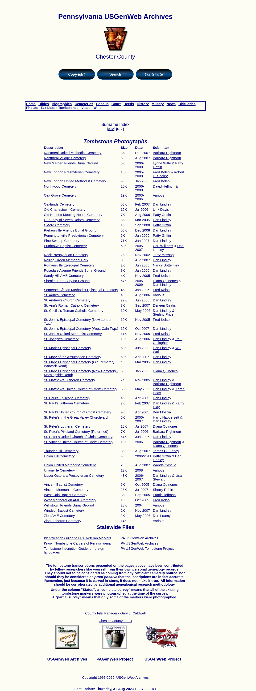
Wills (97, 108)
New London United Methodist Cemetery (75, 181)
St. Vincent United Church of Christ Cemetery (78, 442)
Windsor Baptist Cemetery (64, 510)
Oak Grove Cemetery (60, 195)
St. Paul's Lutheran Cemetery (66, 403)
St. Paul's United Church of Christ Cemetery (77, 412)
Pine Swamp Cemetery (61, 241)
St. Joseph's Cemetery (61, 339)
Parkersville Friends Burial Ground (70, 230)
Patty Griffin (162, 215)
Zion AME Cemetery (59, 516)
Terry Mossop (163, 255)
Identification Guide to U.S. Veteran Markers (77, 538)
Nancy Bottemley (166, 265)
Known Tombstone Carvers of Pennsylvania (77, 543)
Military (158, 104)
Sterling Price (163, 314)
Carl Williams (163, 246)
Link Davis (161, 209)
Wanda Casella (164, 465)
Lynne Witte (162, 163)
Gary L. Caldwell (133, 613)
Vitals (86, 108)
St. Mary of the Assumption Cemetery (72, 357)
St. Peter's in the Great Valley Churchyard (76, 417)
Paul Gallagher (167, 341)
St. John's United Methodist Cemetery (73, 334)
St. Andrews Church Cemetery (67, 300)
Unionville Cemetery (59, 470)
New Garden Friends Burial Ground (71, 163)
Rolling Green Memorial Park (66, 260)
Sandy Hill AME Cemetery (64, 276)
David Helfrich (163, 186)
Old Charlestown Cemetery (64, 209)
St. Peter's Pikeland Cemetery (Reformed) (76, 431)
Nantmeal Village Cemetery (65, 158)
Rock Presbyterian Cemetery (66, 255)
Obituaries (187, 104)
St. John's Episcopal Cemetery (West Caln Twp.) (81, 328)
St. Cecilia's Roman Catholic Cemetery (73, 311)
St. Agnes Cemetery (59, 295)
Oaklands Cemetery (59, 204)
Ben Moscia (162, 412)
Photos (32, 108)
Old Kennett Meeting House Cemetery (73, 215)
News (171, 104)
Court (116, 104)
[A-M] (111, 129)
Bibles (43, 104)
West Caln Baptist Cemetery (65, 495)
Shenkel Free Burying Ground (67, 281)
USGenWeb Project (163, 659)
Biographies (62, 104)
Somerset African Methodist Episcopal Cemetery (81, 290)
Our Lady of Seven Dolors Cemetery (71, 220)
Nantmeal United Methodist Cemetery (72, 153)
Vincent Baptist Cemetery (63, 484)
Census (102, 104)
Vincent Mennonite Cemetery (66, 490)
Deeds (129, 104)
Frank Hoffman (164, 495)
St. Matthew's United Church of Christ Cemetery (80, 389)
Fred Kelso (161, 172)
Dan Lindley (162, 204)
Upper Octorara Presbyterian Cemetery (74, 475)
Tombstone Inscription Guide (66, 548)
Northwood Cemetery (60, 186)
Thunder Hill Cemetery (61, 451)
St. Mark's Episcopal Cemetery (67, 348)
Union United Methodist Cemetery (70, 465)
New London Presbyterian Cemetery (71, 172)
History (143, 104)
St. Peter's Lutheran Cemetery (67, 426)
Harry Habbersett (166, 417)
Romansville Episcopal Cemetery (69, 265)
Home (31, 104)
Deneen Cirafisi (165, 305)
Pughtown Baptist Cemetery (65, 246)
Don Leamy (162, 516)
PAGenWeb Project (114, 659)
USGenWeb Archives (67, 659)
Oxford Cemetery (57, 225)
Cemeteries (83, 104)
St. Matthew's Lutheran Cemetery (69, 380)
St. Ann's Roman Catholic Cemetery (71, 305)
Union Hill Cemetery (59, 456)
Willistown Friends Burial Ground (69, 505)
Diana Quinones (165, 281)
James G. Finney (166, 451)
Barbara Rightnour (167, 153)
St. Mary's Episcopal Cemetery (67, 362)
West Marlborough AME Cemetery (70, 500)
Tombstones (68, 108)
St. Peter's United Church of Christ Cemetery (78, 437)
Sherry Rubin (163, 490)
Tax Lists (48, 108)
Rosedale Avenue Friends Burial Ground (75, 270)
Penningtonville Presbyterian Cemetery (73, 235)
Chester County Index (115, 621)
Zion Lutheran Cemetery (62, 521)
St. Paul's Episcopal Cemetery (67, 398)
